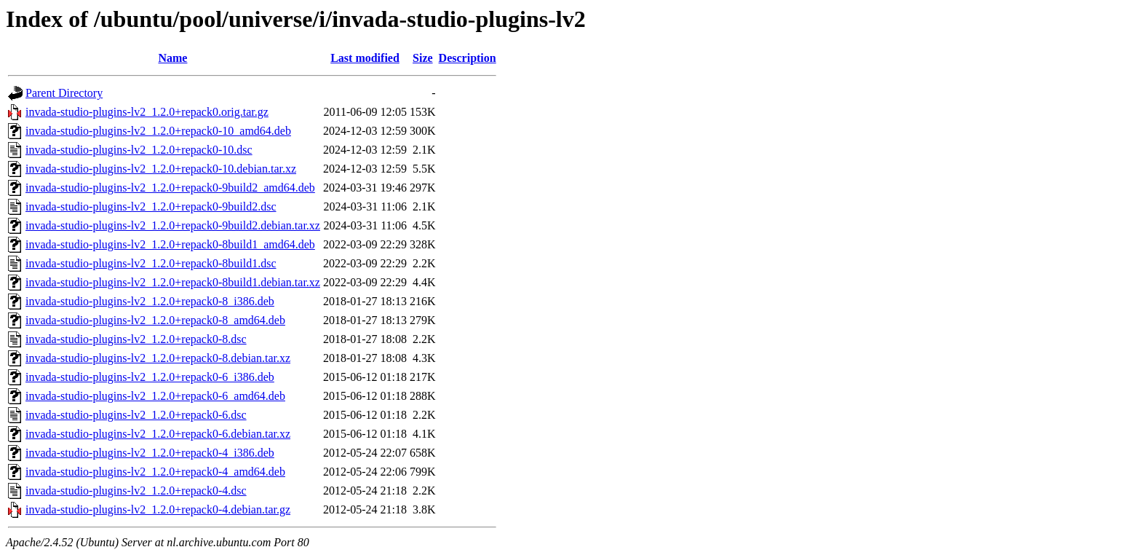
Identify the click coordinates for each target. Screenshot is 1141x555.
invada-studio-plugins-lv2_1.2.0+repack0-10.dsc (139, 149)
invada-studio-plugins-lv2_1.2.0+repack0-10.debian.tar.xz (160, 168)
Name (172, 58)
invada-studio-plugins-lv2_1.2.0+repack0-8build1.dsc (151, 263)
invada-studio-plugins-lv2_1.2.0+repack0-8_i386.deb (149, 301)
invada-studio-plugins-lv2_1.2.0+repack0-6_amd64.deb (155, 396)
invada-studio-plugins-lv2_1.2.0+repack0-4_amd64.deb (155, 471)
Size (423, 58)
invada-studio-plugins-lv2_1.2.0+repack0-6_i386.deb (149, 377)
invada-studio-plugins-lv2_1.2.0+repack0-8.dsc (136, 339)
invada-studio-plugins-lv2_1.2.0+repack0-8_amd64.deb (155, 320)
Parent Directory (64, 93)
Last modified (364, 58)
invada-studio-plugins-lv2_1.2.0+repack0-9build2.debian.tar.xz (172, 225)
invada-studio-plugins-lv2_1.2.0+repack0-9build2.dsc (151, 206)
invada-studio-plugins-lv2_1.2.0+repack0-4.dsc (136, 490)
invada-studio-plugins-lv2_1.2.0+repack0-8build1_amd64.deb (170, 244)
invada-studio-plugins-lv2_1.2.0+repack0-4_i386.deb (149, 452)
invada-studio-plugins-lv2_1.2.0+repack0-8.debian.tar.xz (157, 358)
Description (467, 58)
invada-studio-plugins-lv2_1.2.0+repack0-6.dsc (136, 415)
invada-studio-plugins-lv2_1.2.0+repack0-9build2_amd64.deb (170, 187)
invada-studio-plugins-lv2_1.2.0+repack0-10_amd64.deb (158, 131)
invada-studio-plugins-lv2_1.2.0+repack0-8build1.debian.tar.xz (172, 282)
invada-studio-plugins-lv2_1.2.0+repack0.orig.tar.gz (147, 112)
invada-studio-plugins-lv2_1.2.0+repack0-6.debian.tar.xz (157, 434)
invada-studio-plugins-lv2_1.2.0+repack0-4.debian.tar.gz (157, 509)
